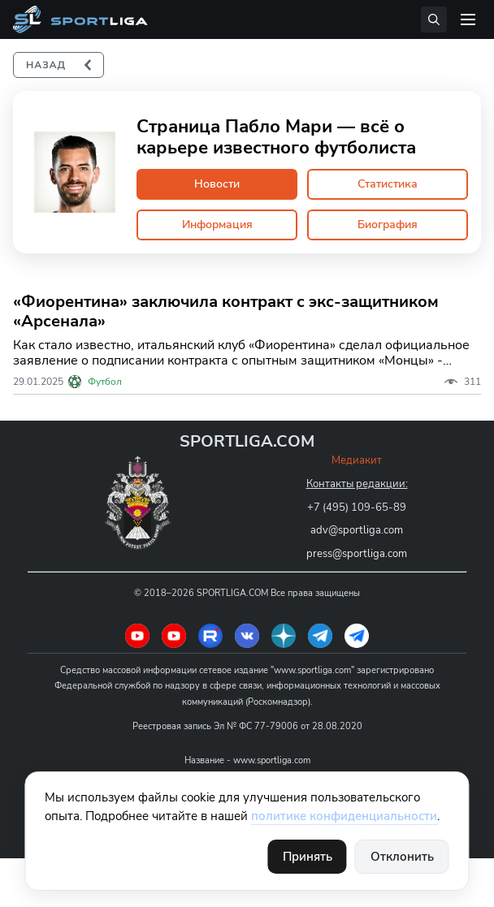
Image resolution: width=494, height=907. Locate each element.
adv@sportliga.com (356, 530)
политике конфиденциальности (344, 816)
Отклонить (402, 857)
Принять (307, 857)
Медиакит (357, 460)
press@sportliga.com (356, 553)
